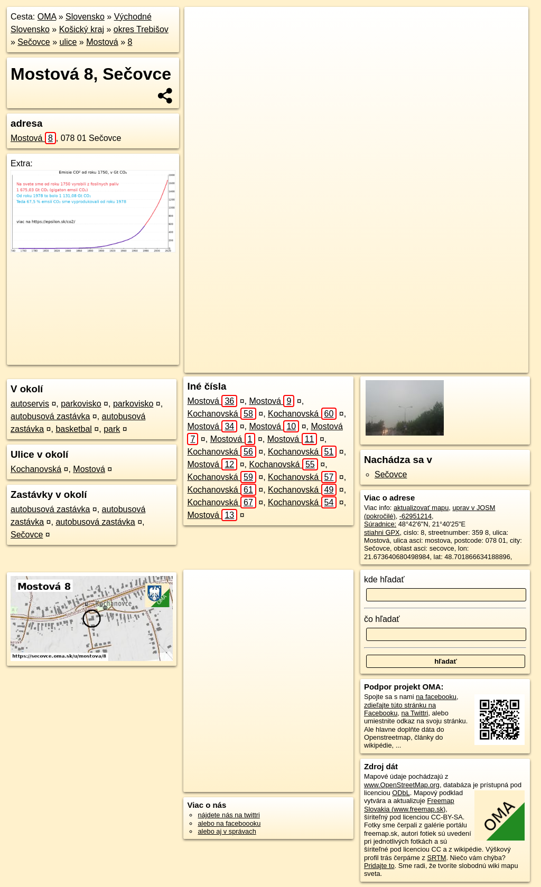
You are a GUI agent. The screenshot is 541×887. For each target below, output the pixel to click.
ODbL (400, 793)
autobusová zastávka (50, 416)
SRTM (436, 858)
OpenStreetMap (336, 365)
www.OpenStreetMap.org (402, 785)
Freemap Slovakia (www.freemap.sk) (409, 805)
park (112, 428)
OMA (47, 16)
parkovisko (81, 403)
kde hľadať (384, 579)
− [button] (202, 41)
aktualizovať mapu (421, 508)
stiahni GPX (382, 532)
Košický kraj (81, 29)
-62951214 (415, 516)
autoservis (30, 403)
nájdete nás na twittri (228, 815)
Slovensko (85, 16)
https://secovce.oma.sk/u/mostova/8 (476, 365)
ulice (68, 41)
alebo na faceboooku (229, 823)
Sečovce (33, 41)
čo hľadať (382, 619)
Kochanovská (36, 469)
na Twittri (414, 713)
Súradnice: (380, 524)
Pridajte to (379, 866)
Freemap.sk (391, 365)
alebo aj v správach (227, 831)
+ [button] (202, 25)
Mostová (102, 41)
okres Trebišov (141, 29)
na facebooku (436, 697)
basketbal (73, 428)
